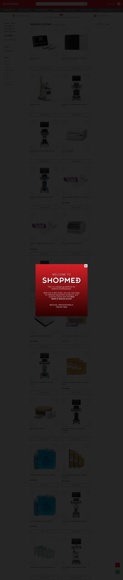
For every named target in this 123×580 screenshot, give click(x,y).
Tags (7, 57)
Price (7, 47)
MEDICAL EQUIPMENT (25, 10)
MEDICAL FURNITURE (87, 10)
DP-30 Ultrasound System (99, 534)
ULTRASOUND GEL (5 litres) (99, 316)
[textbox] (62, 4)
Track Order (67, 569)
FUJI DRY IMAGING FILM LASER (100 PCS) (41, 274)
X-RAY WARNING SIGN (38, 534)
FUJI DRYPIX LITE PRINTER (40, 186)
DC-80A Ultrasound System (41, 142)
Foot (8, 79)
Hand (8, 67)
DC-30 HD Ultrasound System (100, 360)
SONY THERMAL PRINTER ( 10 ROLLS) (70, 143)
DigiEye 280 (93, 490)
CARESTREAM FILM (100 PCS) (41, 229)
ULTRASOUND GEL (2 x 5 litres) (42, 316)
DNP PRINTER (64, 534)
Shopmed (101, 577)
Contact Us (8, 572)
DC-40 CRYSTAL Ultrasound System (99, 274)
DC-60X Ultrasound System (99, 229)
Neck (8, 73)
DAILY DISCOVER (9, 31)
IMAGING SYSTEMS (8, 10)
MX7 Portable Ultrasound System (99, 404)
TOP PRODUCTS (9, 29)
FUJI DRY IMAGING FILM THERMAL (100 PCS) (72, 317)
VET (118, 10)
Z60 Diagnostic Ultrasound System (42, 448)
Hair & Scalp (10, 70)
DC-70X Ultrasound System (70, 186)
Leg (8, 76)
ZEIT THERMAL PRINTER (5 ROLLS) (69, 230)
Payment (30, 569)
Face (8, 61)
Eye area (9, 82)
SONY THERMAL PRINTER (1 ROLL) (101, 142)
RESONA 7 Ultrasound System (42, 99)
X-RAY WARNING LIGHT (67, 447)
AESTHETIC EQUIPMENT (42, 10)
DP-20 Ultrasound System (70, 490)
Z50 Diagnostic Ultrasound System (42, 491)
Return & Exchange (52, 569)
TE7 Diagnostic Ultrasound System (99, 448)
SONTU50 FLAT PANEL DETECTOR (71, 55)
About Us (7, 569)
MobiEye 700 (93, 55)
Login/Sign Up (110, 4)
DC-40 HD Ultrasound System (42, 360)
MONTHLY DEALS (10, 23)
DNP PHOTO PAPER (66, 273)
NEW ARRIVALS (9, 26)
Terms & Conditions (23, 572)
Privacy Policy (38, 572)
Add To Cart (72, 152)
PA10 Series (35, 55)
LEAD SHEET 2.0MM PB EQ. (69, 403)
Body (8, 64)
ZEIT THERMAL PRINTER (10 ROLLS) (98, 187)
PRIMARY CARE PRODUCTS (105, 10)
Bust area (9, 85)
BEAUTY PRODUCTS (71, 10)
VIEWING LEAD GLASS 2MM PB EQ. (72, 360)
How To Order (19, 569)
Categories (9, 36)
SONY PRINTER (93, 99)
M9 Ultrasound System (40, 403)
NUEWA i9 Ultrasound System (71, 99)
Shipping (39, 569)
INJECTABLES (57, 10)
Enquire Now (43, 65)
